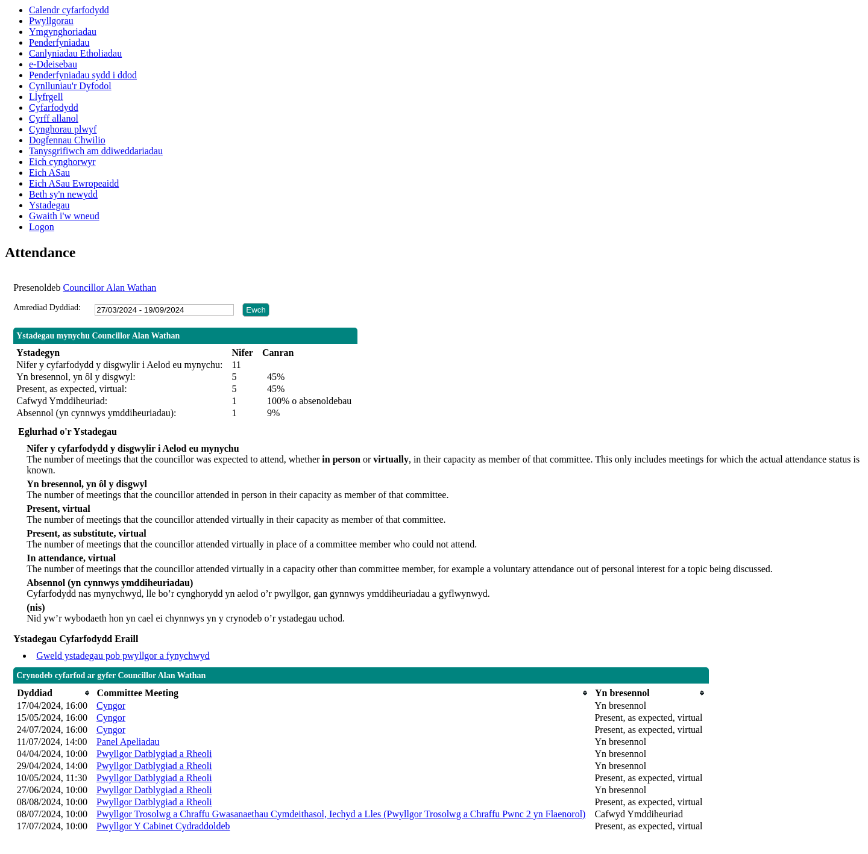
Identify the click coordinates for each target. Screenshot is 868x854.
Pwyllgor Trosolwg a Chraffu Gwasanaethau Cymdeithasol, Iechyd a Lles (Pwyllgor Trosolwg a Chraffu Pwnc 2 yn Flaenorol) (340, 814)
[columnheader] (53, 693)
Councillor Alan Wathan (109, 287)
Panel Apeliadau (127, 742)
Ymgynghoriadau (62, 31)
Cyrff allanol (53, 118)
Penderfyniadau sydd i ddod (83, 75)
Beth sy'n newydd (63, 194)
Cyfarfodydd (53, 107)
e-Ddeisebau (53, 64)
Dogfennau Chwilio (67, 140)
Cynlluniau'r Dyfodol (70, 86)
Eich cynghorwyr (62, 162)
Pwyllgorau (51, 21)
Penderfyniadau (59, 42)
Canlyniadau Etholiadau (75, 53)
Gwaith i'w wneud (64, 216)
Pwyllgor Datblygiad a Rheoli (154, 754)
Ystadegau (49, 205)
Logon (41, 227)
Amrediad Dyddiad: (47, 307)
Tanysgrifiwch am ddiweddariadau (96, 151)
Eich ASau (49, 172)
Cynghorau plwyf (62, 129)
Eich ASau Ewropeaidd (74, 183)
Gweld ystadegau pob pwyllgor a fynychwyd (123, 655)
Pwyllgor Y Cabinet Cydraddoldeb (163, 826)
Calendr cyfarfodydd (69, 10)
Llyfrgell (46, 97)
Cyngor (110, 705)
